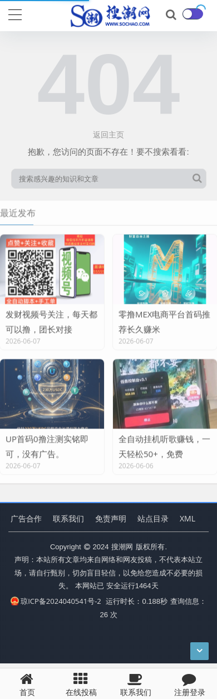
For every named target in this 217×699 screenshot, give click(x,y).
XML (187, 518)
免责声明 (110, 518)
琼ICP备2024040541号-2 (56, 601)
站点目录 (153, 518)
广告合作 (26, 518)
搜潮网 (122, 547)
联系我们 (68, 518)
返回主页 (108, 134)
